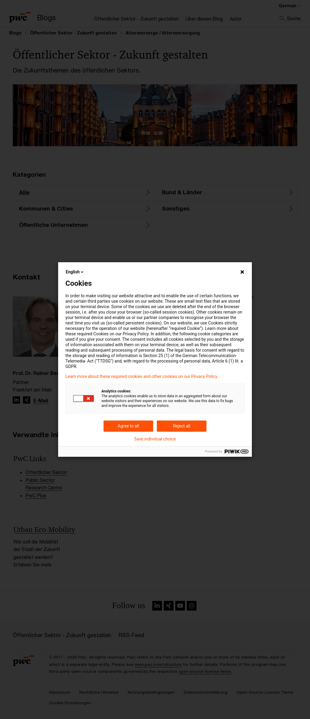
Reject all (181, 426)
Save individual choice (155, 439)
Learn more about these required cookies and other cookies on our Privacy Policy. (141, 376)
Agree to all (128, 426)
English (75, 271)
